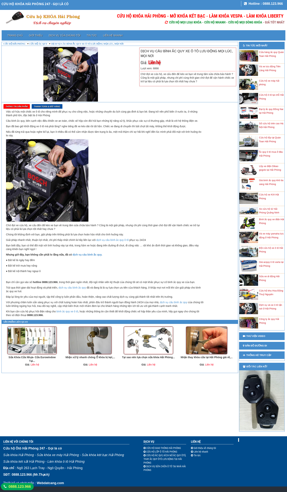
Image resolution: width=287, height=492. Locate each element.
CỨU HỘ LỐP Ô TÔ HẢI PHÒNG (161, 451)
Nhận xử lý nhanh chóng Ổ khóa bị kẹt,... (90, 357)
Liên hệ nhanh (113, 35)
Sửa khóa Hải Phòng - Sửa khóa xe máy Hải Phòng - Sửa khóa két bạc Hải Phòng (63, 455)
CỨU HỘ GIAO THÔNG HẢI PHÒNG (163, 448)
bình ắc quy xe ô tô (67, 311)
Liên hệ (196, 441)
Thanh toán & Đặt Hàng (47, 106)
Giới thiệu (35, 35)
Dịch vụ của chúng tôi (64, 35)
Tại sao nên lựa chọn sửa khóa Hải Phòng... (148, 357)
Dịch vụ (149, 441)
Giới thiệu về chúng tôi (204, 448)
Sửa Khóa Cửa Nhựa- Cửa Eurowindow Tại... (32, 359)
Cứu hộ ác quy (38, 44)
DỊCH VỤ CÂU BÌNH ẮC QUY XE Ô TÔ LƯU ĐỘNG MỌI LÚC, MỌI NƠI (87, 44)
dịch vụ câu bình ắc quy (72, 287)
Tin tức (92, 35)
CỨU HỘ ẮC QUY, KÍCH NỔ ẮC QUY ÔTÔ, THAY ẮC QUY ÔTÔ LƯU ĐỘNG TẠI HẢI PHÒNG (165, 459)
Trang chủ (15, 35)
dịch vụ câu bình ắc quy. (87, 254)
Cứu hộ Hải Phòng (14, 44)
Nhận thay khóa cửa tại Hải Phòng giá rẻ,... (207, 357)
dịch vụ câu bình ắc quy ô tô (112, 239)
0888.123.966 (20, 486)
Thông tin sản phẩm (17, 106)
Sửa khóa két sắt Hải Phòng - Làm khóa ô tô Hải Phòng (44, 461)
